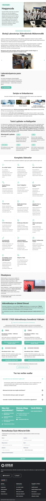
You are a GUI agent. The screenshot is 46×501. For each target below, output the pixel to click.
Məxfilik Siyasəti (35, 487)
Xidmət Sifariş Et (4, 493)
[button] (1, 60)
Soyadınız (25, 437)
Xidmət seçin (26, 447)
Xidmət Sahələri (4, 489)
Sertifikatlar (3, 491)
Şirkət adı (4, 447)
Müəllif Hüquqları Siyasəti (36, 489)
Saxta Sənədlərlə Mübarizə (36, 411)
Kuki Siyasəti (34, 491)
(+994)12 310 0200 (23, 415)
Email (24, 442)
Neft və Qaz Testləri (20, 491)
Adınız (3, 437)
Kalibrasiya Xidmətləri (20, 493)
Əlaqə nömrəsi (5, 442)
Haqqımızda (3, 487)
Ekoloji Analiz (18, 489)
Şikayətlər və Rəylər (35, 496)
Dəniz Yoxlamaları (19, 496)
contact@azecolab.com (24, 419)
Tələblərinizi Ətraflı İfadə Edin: (8, 452)
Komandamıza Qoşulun (36, 493)
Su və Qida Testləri (19, 487)
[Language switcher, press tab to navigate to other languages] (4, 480)
